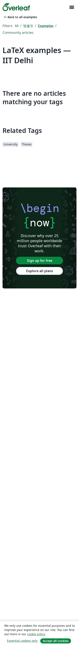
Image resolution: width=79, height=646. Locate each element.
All (17, 25)
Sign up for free (39, 260)
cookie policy (36, 634)
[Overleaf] (16, 7)
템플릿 (28, 25)
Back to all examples (20, 17)
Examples (46, 25)
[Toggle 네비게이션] (71, 7)
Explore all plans (39, 271)
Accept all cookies (55, 641)
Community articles (18, 32)
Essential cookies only (22, 641)
